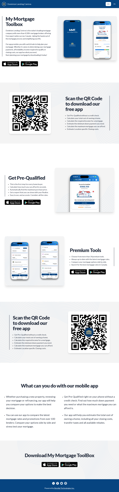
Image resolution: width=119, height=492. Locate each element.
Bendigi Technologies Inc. (64, 488)
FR (114, 4)
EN (108, 4)
